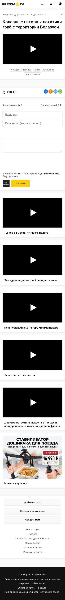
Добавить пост (32, 502)
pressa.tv (23, 14)
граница (27, 70)
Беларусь (15, 70)
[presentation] (29, 162)
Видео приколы (38, 14)
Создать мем (32, 519)
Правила (32, 534)
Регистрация (32, 529)
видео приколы (32, 74)
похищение (48, 70)
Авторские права (32, 547)
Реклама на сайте (32, 552)
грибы (37, 70)
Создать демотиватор (32, 511)
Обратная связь (26, 587)
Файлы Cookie (32, 543)
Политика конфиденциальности (33, 538)
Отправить (20, 183)
